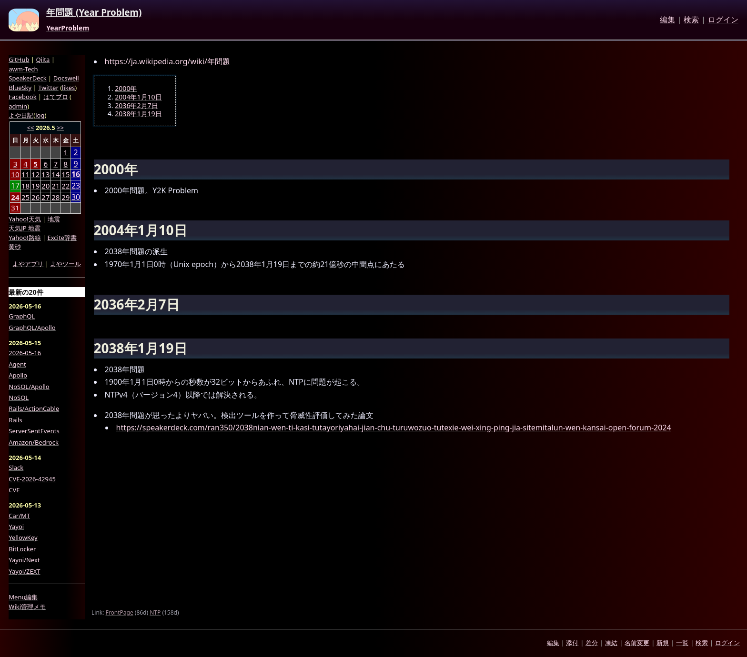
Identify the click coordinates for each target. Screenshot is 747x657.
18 (25, 185)
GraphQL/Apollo (32, 327)
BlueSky (20, 87)
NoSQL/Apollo (29, 386)
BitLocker (22, 549)
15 (65, 174)
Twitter (48, 87)
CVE (14, 490)
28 (55, 197)
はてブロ (55, 96)
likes (68, 87)
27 (45, 197)
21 (55, 185)
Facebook (22, 96)
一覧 (682, 642)
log (39, 115)
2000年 (126, 88)
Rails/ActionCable (34, 408)
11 (25, 174)
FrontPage (119, 612)
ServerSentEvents (34, 431)
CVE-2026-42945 (32, 479)
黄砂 (15, 246)
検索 (691, 20)
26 (35, 197)
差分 (591, 642)
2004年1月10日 (138, 97)
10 (15, 174)
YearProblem (67, 28)
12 (35, 174)
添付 (572, 642)
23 (75, 186)
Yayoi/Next (24, 560)
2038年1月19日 (138, 114)
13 (45, 174)
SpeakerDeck (27, 78)
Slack (16, 467)
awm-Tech (23, 69)
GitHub (19, 59)
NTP (155, 612)
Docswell (66, 78)
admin (18, 106)
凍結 (611, 642)
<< (30, 127)
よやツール (65, 263)
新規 (662, 642)
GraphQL (22, 316)
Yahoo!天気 (24, 219)
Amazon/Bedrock (34, 442)
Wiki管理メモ (27, 606)
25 (25, 197)
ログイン (723, 20)
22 (65, 185)
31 (15, 207)
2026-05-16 (25, 352)
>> (60, 127)
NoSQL (19, 397)
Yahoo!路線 (24, 237)
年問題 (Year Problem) (93, 13)
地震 (54, 219)
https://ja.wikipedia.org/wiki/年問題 (167, 61)
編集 (667, 20)
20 (45, 185)
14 (55, 174)
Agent (17, 364)
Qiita (43, 59)
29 (65, 197)
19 (35, 185)
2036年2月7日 (136, 105)
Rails (15, 420)
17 (15, 186)
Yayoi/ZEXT (24, 571)
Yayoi (16, 526)
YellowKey (23, 537)
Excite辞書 (62, 237)
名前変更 (637, 642)
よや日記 (21, 115)
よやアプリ (27, 263)
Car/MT (19, 515)
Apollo (18, 375)
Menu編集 (23, 597)
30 (75, 197)
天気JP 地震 (24, 228)
